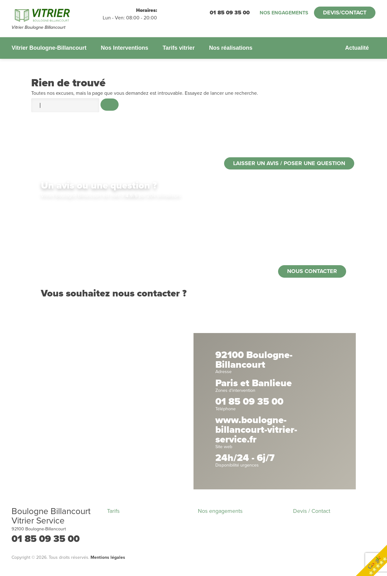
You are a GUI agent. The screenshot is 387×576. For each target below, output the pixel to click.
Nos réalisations (230, 48)
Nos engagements (284, 13)
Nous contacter (312, 271)
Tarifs (113, 511)
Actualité (357, 48)
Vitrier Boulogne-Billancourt (49, 48)
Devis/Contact (344, 12)
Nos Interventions (124, 48)
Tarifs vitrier (179, 48)
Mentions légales (108, 557)
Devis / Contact (311, 511)
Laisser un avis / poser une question (289, 163)
